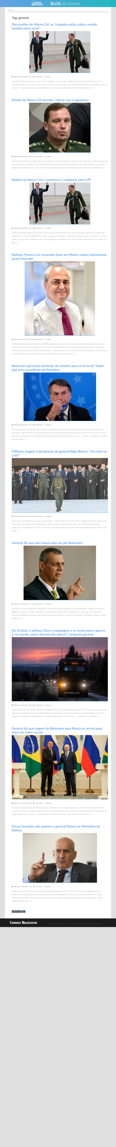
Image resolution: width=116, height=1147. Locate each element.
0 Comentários (39, 339)
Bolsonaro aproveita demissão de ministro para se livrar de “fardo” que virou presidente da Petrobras (58, 368)
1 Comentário (38, 76)
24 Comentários (39, 516)
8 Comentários (39, 228)
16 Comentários (39, 803)
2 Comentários (39, 425)
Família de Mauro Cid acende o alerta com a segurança (50, 100)
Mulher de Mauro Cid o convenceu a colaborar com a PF (51, 180)
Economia (47, 76)
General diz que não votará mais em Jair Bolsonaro (47, 543)
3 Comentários (39, 156)
